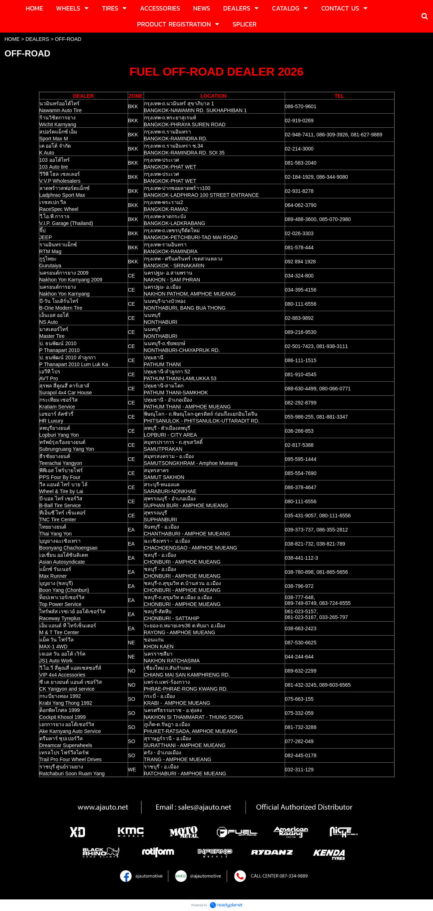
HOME (12, 39)
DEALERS (37, 39)
